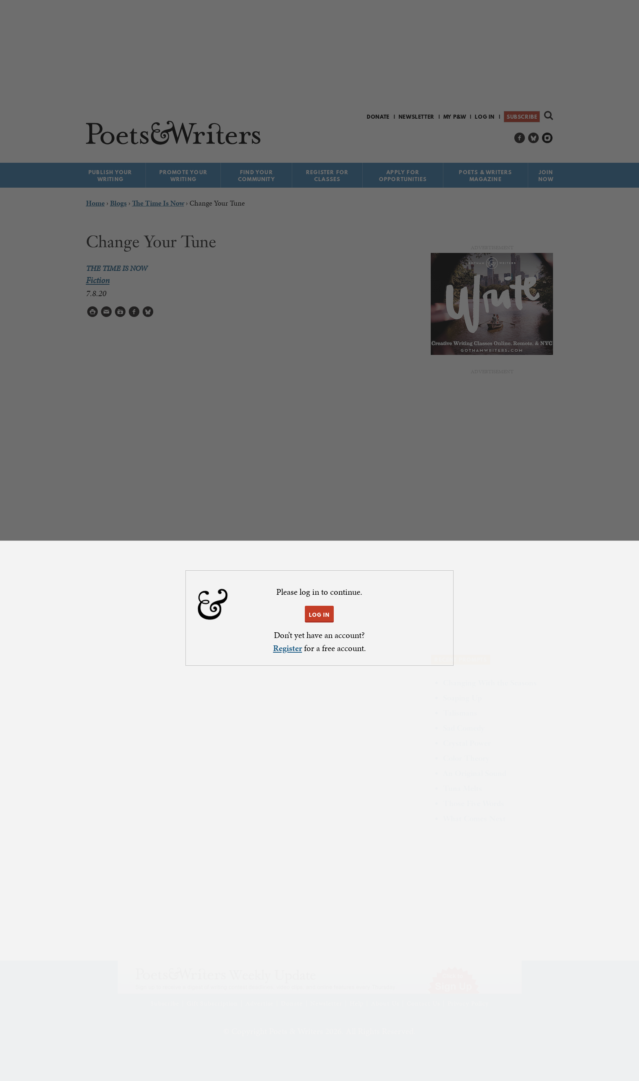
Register (287, 648)
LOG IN (319, 614)
